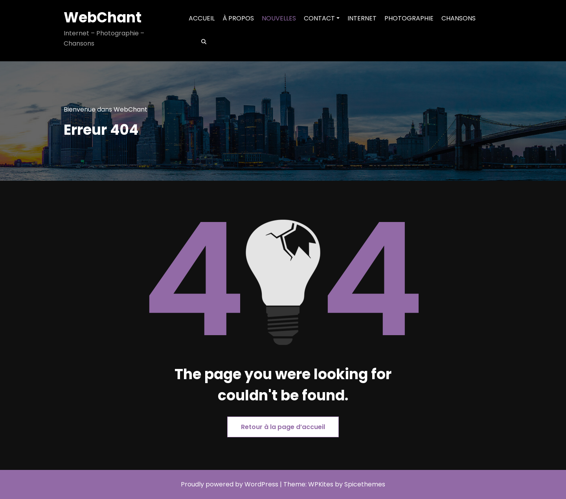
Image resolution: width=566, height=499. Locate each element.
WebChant (103, 17)
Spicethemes (364, 484)
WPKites (321, 484)
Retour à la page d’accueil (283, 426)
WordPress (261, 484)
